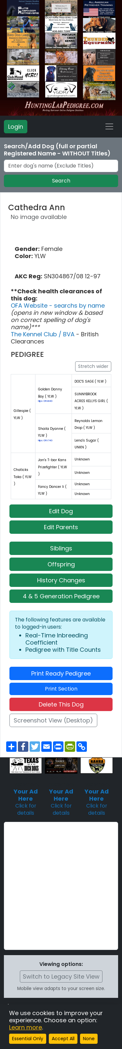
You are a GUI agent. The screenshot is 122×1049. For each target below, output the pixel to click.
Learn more (25, 1027)
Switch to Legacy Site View (61, 976)
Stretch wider (93, 366)
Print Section (61, 688)
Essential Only (27, 1038)
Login (15, 127)
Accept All (63, 1038)
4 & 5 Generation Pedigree (61, 596)
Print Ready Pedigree (61, 673)
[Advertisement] (61, 886)
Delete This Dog (61, 704)
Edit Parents (61, 527)
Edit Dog (61, 511)
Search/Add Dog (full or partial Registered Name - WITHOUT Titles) (57, 150)
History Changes (61, 580)
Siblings (61, 548)
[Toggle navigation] (109, 126)
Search (61, 180)
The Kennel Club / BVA (43, 334)
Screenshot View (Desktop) (53, 720)
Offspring (61, 564)
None (89, 1038)
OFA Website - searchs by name (58, 305)
